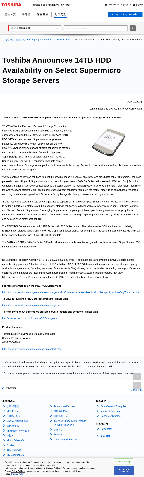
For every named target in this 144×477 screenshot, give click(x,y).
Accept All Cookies (124, 471)
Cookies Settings (123, 462)
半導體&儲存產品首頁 (14, 39)
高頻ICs (58, 429)
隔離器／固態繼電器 (17, 421)
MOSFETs (12, 411)
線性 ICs (11, 435)
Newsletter (106, 429)
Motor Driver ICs (15, 440)
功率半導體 (13, 406)
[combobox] (96, 28)
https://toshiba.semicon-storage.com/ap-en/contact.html (31, 349)
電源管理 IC (13, 426)
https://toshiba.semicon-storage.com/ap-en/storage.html (32, 305)
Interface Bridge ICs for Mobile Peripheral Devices (70, 423)
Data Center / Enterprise (113, 406)
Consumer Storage (110, 416)
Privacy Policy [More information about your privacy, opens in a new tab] (17, 474)
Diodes (10, 445)
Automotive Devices (64, 406)
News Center (63, 39)
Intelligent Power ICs (18, 430)
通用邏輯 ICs (61, 416)
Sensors (58, 434)
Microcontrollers (15, 455)
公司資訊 (105, 436)
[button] (118, 5)
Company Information (40, 39)
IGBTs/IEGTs (14, 416)
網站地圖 (137, 390)
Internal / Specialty (110, 411)
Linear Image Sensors (65, 439)
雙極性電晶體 (14, 450)
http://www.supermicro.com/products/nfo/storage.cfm (30, 318)
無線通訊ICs (60, 411)
